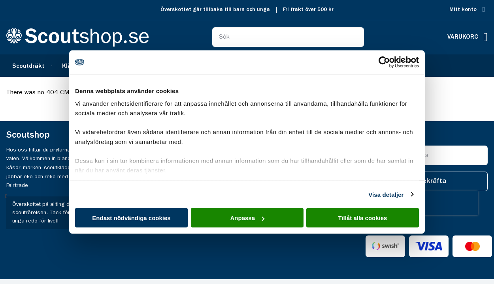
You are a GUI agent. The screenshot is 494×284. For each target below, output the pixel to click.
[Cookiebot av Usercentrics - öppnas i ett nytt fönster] (384, 62)
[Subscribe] (432, 181)
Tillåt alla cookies (362, 218)
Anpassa (247, 218)
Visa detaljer (385, 194)
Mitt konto (463, 9)
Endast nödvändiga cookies (131, 218)
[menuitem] (31, 65)
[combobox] (288, 37)
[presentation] (427, 203)
